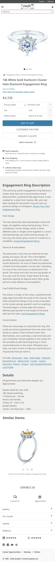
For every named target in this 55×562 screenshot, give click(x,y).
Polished (46, 357)
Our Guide (27, 516)
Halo (26, 357)
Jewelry (27, 509)
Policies (37, 552)
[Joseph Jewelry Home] (4, 75)
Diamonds (17, 357)
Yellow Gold (23, 361)
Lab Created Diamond (40, 364)
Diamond (7, 364)
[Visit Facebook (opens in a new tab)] (8, 545)
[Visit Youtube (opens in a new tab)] (13, 545)
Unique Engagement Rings (27, 241)
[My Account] (52, 7)
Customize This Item (27, 129)
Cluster (34, 361)
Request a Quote (27, 136)
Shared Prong (9, 361)
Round (16, 364)
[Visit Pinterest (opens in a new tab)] (17, 545)
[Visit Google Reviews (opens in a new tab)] (15, 538)
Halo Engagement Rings (33, 313)
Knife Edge (35, 357)
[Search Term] (27, 12)
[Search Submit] (52, 12)
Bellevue (27, 530)
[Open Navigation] (2, 7)
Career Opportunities (11, 552)
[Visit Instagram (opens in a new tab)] (4, 545)
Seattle (27, 523)
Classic (42, 361)
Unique (24, 364)
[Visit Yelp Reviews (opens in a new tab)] (40, 538)
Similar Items (14, 418)
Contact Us (27, 487)
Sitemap (27, 552)
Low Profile (8, 367)
